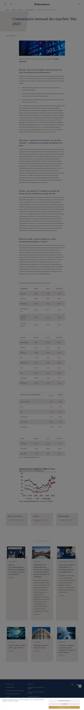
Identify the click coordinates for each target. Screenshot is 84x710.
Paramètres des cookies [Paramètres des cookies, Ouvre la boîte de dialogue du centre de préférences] (64, 700)
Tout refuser (64, 703)
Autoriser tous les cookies (64, 707)
